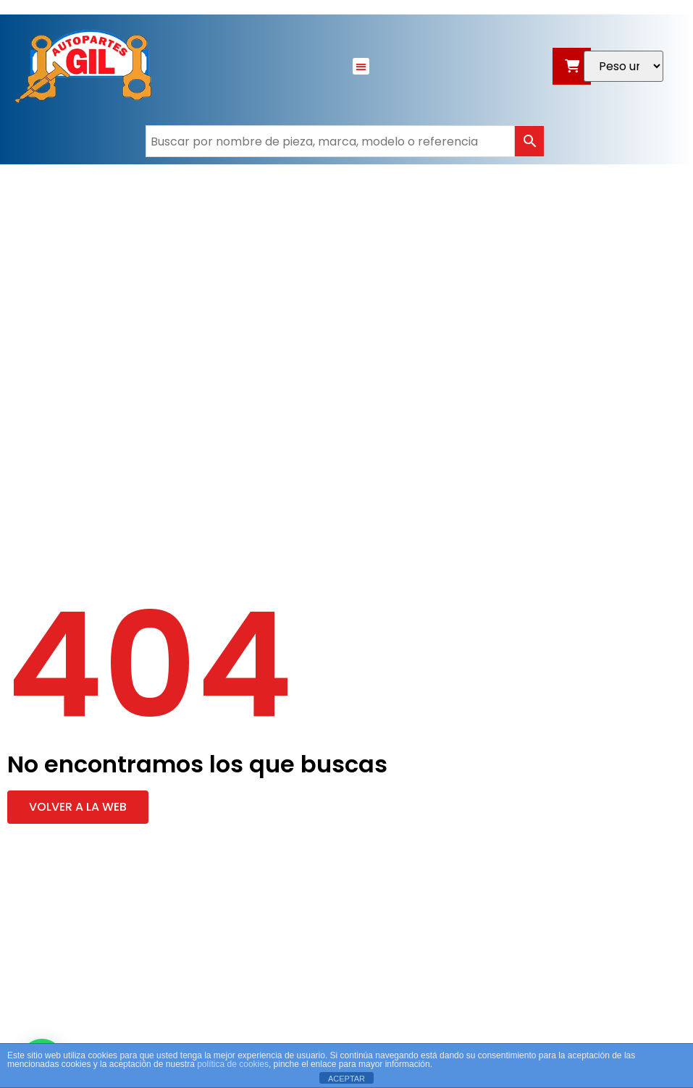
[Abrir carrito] (572, 66)
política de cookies (233, 1064)
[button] (361, 66)
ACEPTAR (346, 1078)
